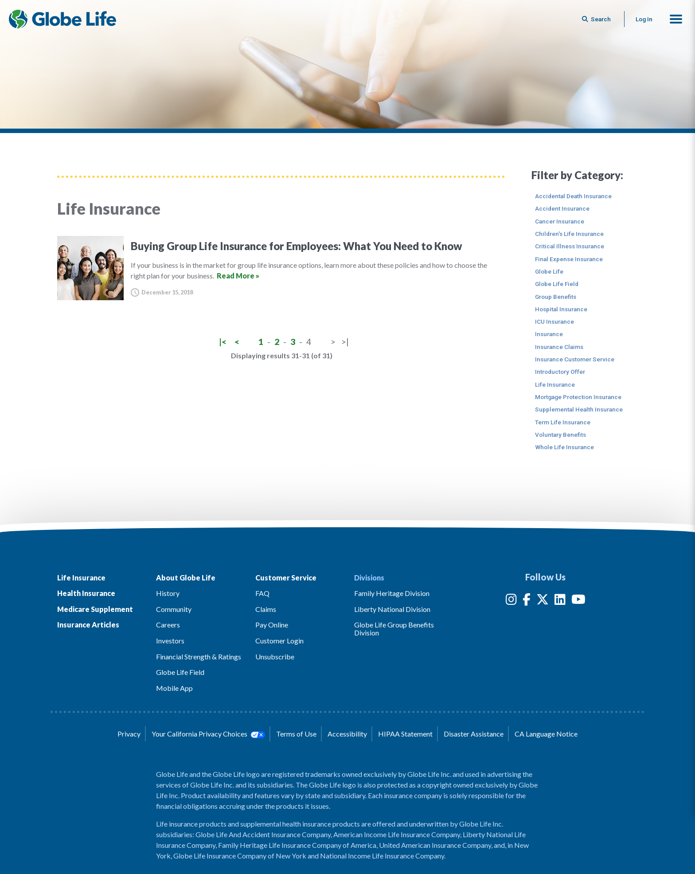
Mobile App (174, 688)
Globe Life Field (556, 283)
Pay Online (271, 624)
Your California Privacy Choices (208, 733)
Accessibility (347, 733)
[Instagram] (511, 601)
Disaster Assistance (474, 733)
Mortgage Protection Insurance (578, 396)
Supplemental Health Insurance (579, 409)
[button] (676, 19)
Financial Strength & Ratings (198, 656)
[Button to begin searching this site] (597, 19)
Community (173, 609)
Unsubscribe (274, 656)
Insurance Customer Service (574, 359)
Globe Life (549, 271)
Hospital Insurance (561, 309)
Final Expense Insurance (569, 259)
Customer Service (285, 577)
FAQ (262, 593)
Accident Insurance (562, 208)
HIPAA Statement (405, 733)
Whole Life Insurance (564, 447)
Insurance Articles (88, 624)
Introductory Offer (560, 371)
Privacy (129, 733)
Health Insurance (86, 593)
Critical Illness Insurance (569, 246)
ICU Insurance (554, 321)
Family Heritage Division (391, 593)
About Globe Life (185, 577)
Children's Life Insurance (569, 233)
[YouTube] (578, 601)
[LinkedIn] (560, 601)
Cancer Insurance (559, 221)
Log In (644, 19)
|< (222, 342)
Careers (168, 624)
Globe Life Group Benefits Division (394, 628)
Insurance (549, 333)
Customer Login (279, 640)
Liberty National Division (392, 609)
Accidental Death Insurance (573, 196)
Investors (170, 640)
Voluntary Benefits (560, 434)
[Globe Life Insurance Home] (62, 19)
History (168, 593)
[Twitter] (542, 601)
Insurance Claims (559, 346)
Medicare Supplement (95, 609)
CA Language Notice (546, 733)
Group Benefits (555, 296)
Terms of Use (296, 733)
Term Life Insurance (562, 422)
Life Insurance (555, 384)
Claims (265, 609)
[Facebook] (527, 601)
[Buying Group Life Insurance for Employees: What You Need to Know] (281, 268)
